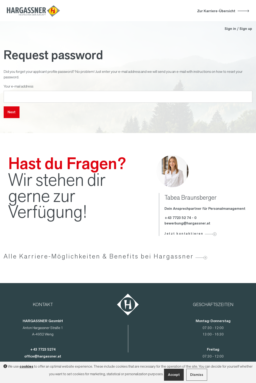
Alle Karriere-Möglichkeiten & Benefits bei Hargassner (99, 256)
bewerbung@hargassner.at (187, 223)
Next (12, 112)
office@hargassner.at (42, 356)
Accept (174, 374)
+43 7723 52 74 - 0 (180, 217)
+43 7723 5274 (43, 349)
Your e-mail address (18, 86)
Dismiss (196, 374)
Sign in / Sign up (238, 28)
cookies (26, 366)
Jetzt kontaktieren (183, 233)
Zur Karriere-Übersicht (216, 11)
